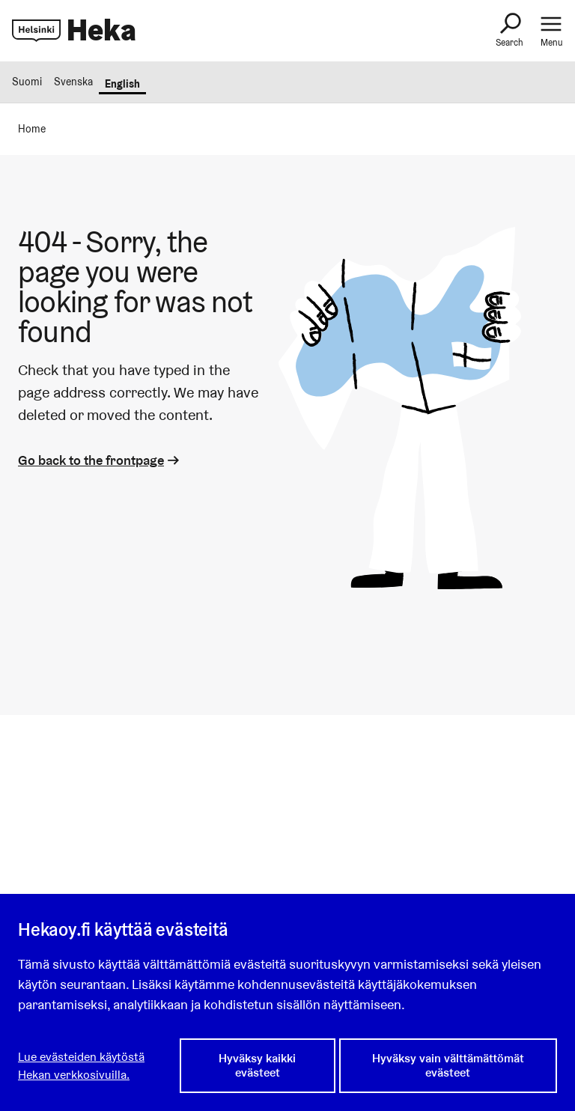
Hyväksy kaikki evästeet (257, 1065)
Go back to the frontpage (100, 460)
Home (32, 129)
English (122, 84)
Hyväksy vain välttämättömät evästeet (448, 1065)
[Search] (509, 30)
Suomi (27, 81)
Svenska (73, 81)
